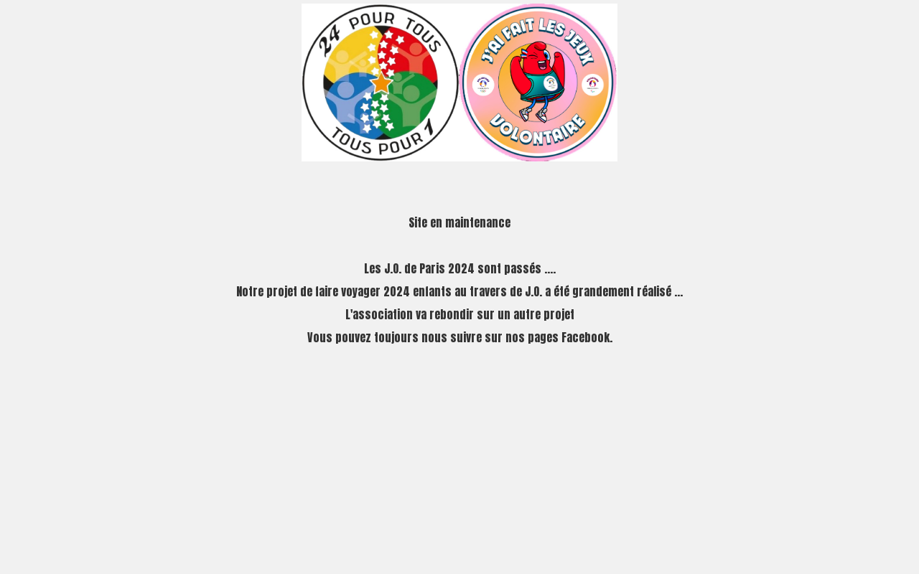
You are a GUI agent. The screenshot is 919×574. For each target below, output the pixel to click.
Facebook (585, 337)
